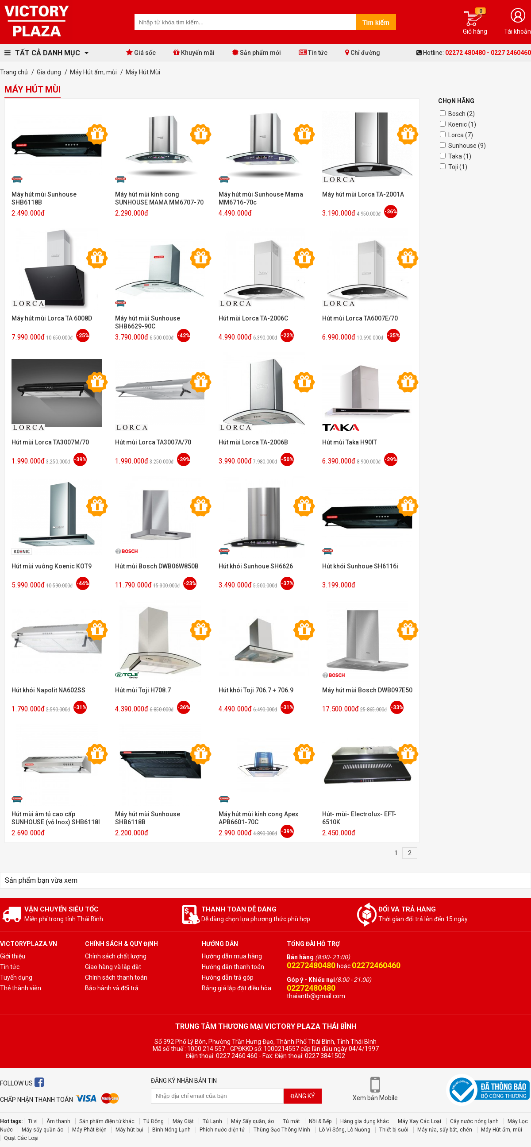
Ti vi (33, 1121)
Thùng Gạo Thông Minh (282, 1130)
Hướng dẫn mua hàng (232, 956)
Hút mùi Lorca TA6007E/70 (360, 318)
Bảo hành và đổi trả (112, 988)
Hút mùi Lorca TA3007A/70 (153, 442)
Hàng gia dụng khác (364, 1121)
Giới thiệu (12, 956)
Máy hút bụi (129, 1130)
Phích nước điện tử (222, 1130)
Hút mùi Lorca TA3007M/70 (50, 442)
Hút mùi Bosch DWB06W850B (157, 566)
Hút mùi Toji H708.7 (143, 690)
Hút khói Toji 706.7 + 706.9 (256, 690)
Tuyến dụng (16, 977)
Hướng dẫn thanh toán (233, 966)
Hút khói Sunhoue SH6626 (256, 566)
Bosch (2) (461, 113)
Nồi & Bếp (320, 1121)
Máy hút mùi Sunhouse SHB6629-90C (147, 322)
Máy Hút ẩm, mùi (501, 1130)
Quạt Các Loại (21, 1138)
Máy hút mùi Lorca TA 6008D (52, 318)
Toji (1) (457, 166)
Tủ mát (291, 1121)
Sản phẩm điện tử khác (107, 1121)
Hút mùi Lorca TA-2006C (253, 318)
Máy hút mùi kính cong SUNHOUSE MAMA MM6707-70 (159, 198)
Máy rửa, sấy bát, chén (444, 1130)
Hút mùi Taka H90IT (349, 442)
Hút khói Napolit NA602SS (48, 690)
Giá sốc (141, 52)
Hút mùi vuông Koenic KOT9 (52, 566)
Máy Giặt (183, 1121)
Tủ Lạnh (212, 1121)
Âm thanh (58, 1121)
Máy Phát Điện (89, 1130)
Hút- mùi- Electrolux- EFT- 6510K (359, 818)
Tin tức (313, 52)
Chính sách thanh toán (116, 977)
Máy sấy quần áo (42, 1130)
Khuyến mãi (194, 52)
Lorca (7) (460, 135)
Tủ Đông (153, 1121)
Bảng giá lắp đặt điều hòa (236, 988)
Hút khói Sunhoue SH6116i (360, 566)
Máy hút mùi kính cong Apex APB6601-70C (258, 818)
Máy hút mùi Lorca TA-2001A (363, 194)
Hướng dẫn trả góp (228, 977)
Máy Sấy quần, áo (252, 1121)
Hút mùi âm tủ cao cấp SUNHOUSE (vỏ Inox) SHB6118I (56, 818)
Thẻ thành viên (20, 988)
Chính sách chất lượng (115, 956)
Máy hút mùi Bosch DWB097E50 (367, 690)
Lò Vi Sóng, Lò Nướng (344, 1130)
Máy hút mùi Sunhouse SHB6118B (44, 198)
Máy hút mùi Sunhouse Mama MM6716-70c (261, 198)
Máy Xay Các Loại (419, 1121)
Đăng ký (302, 1096)
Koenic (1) (462, 124)
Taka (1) (459, 156)
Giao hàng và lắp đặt (113, 966)
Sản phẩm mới (256, 52)
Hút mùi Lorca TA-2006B (253, 442)
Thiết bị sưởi (393, 1130)
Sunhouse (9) (467, 145)
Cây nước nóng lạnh (474, 1121)
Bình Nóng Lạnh (171, 1130)
